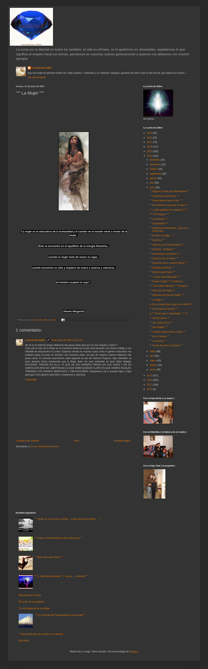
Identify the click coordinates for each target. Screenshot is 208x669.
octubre (154, 169)
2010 (150, 389)
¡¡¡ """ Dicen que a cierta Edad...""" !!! (168, 313)
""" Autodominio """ (158, 223)
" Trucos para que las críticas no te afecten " (42, 634)
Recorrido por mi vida (30, 595)
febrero (154, 365)
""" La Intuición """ (158, 219)
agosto (153, 178)
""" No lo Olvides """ (159, 336)
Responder (31, 379)
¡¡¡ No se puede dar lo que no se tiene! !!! (170, 304)
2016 (150, 146)
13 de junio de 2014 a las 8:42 (67, 340)
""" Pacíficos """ (157, 240)
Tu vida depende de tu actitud (34, 608)
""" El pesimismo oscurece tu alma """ (168, 205)
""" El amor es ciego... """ (162, 235)
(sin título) (24, 640)
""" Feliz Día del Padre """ (162, 272)
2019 (150, 133)
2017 (150, 142)
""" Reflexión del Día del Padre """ (166, 295)
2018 (150, 137)
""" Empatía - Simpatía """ (162, 249)
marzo (153, 360)
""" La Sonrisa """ (158, 341)
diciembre (155, 159)
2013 (150, 375)
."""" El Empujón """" (159, 214)
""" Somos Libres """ (159, 318)
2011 (150, 384)
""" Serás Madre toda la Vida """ (165, 200)
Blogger (134, 651)
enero (153, 369)
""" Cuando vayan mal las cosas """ (167, 331)
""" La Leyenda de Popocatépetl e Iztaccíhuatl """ (60, 615)
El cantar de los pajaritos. (32, 601)
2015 (150, 151)
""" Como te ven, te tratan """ (164, 258)
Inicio (76, 440)
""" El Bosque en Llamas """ (163, 308)
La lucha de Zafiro (42, 67)
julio (152, 182)
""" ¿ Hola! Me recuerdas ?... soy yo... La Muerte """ (61, 576)
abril (152, 355)
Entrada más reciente (28, 440)
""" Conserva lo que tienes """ (164, 196)
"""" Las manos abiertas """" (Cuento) (168, 286)
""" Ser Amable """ (158, 327)
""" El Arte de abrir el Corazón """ (166, 345)
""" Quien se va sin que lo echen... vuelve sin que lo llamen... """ (68, 519)
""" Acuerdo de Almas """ (161, 267)
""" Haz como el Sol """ (161, 322)
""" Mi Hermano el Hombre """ (164, 254)
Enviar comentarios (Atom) (44, 446)
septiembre (156, 173)
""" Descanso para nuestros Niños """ (168, 263)
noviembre (155, 164)
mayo (153, 351)
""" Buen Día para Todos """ (49, 557)
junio (152, 187)
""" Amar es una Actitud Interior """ (166, 244)
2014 (150, 156)
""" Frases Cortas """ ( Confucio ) (166, 281)
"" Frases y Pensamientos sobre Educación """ (59, 538)
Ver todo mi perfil (36, 77)
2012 (150, 380)
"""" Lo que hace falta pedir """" (165, 276)
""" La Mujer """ (157, 299)
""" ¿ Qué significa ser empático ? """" (168, 209)
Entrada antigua (122, 440)
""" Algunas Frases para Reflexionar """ (169, 191)
